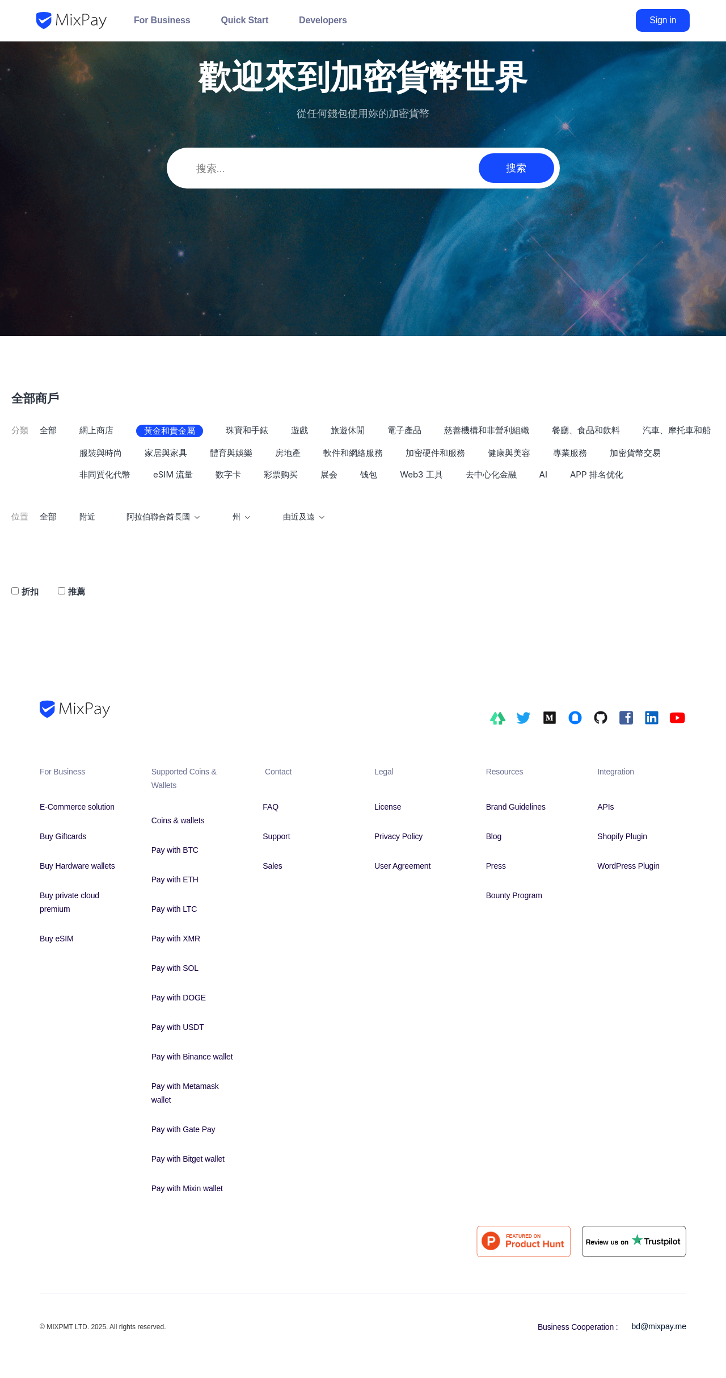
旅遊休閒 (348, 430)
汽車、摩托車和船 (677, 430)
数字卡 (228, 474)
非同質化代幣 (104, 474)
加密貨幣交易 (635, 452)
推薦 (76, 591)
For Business (162, 20)
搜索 (516, 168)
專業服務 (570, 452)
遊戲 (299, 430)
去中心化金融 (491, 474)
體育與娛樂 (231, 452)
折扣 (30, 591)
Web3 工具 (421, 474)
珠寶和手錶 (247, 430)
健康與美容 (509, 452)
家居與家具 (166, 452)
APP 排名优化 (596, 474)
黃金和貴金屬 (169, 430)
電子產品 (404, 430)
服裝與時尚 (100, 452)
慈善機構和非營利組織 (486, 430)
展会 (328, 474)
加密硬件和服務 (435, 452)
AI (543, 474)
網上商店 (96, 430)
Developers (323, 20)
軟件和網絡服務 (353, 452)
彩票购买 (281, 474)
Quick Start (244, 20)
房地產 (288, 452)
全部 (48, 430)
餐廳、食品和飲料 (586, 430)
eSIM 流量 (173, 474)
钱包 (368, 474)
